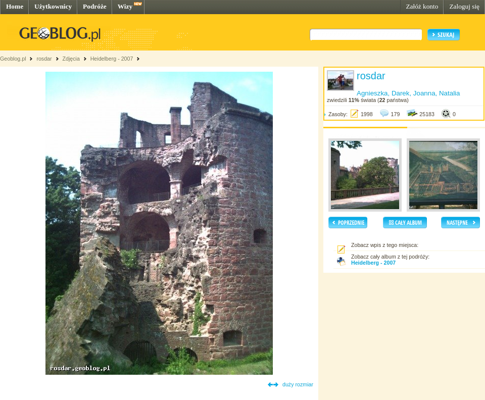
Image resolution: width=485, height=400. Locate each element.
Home (14, 6)
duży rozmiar (297, 384)
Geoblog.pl (13, 59)
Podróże (95, 6)
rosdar (44, 59)
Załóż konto (422, 6)
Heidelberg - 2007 (111, 59)
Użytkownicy (53, 6)
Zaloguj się (464, 6)
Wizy (125, 6)
